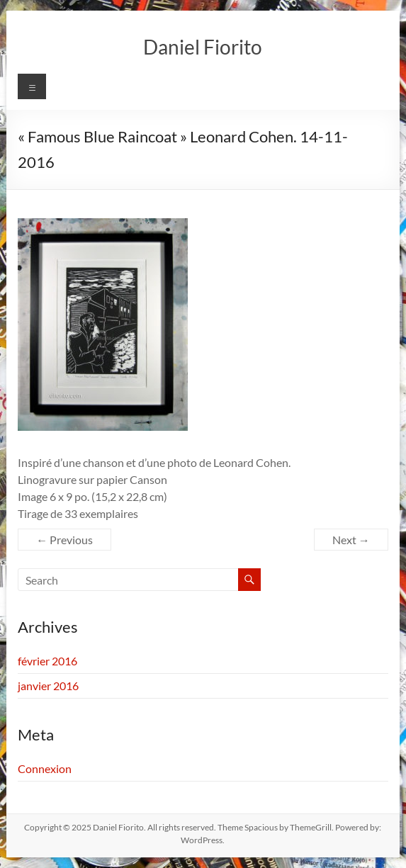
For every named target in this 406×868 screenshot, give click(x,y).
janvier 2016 (48, 685)
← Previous (64, 539)
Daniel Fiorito (202, 47)
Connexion (45, 768)
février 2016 (47, 660)
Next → (351, 539)
